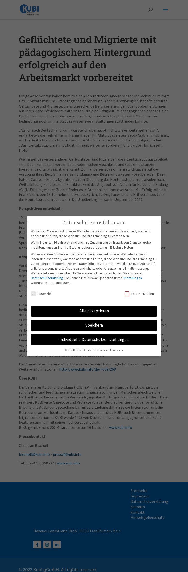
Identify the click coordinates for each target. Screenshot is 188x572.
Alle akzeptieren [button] (94, 308)
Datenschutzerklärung (47, 275)
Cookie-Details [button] (73, 347)
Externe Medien (139, 291)
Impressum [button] (116, 347)
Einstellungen (132, 275)
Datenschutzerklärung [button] (95, 347)
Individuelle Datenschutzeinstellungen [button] (94, 337)
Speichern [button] (94, 322)
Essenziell (41, 291)
